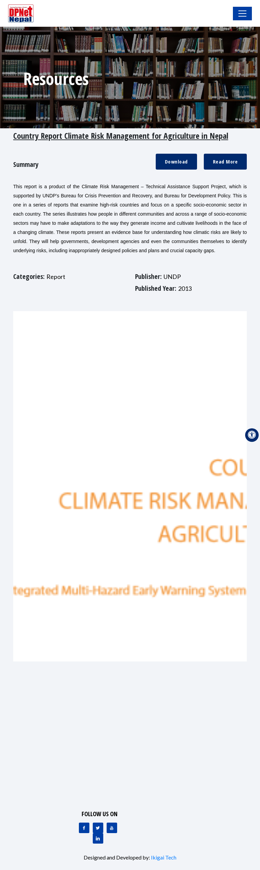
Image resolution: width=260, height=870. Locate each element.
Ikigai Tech (163, 857)
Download (176, 161)
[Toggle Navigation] (242, 13)
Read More (225, 161)
